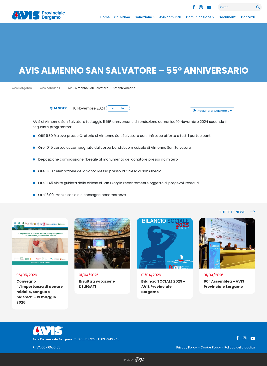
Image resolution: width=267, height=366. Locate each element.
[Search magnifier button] (258, 7)
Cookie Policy (211, 347)
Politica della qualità (240, 347)
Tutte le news (232, 211)
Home (105, 17)
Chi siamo (122, 17)
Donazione (143, 17)
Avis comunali (170, 17)
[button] (212, 111)
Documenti (228, 17)
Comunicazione (198, 17)
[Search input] (237, 7)
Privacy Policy (186, 347)
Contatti (248, 17)
